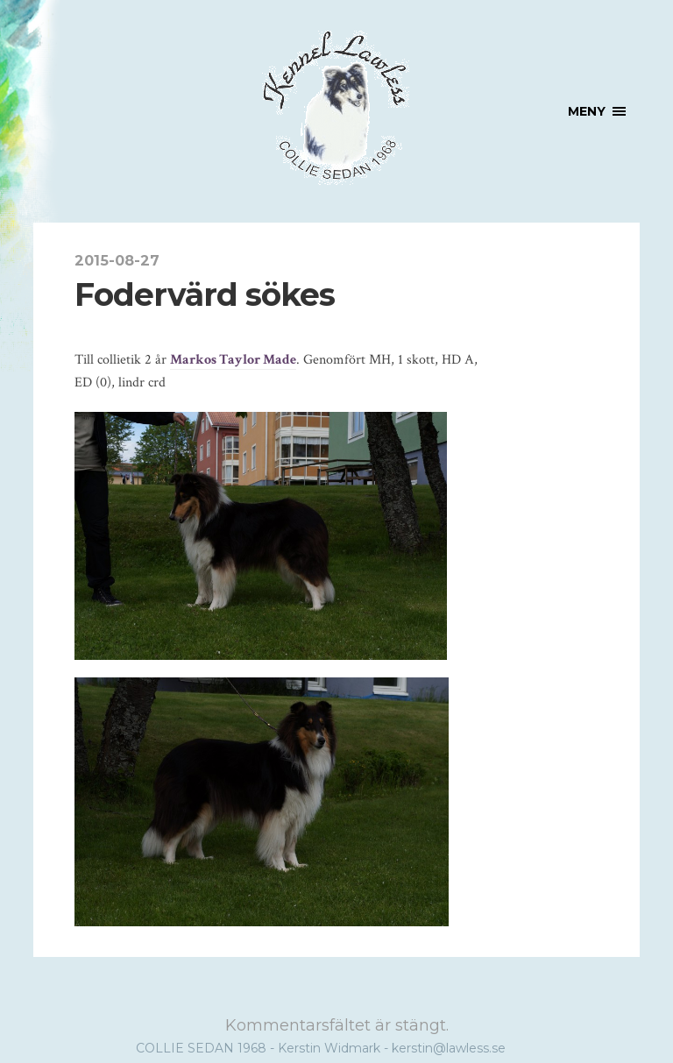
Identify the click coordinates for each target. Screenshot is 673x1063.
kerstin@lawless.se (449, 1048)
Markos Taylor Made (233, 360)
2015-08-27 (116, 260)
